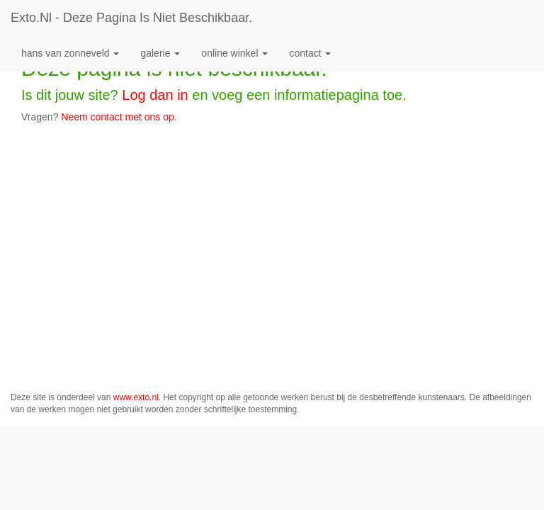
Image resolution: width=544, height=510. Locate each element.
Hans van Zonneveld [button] (70, 53)
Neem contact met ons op (117, 117)
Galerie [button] (160, 53)
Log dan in (155, 95)
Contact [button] (310, 53)
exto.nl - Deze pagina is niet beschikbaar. (131, 18)
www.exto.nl (136, 397)
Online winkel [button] (234, 53)
